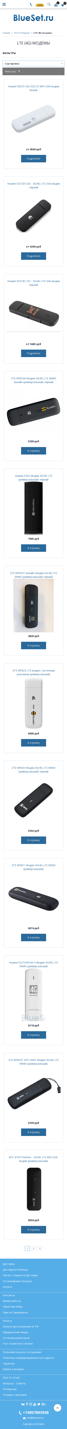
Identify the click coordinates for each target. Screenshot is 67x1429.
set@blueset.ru (35, 1417)
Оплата (7, 1287)
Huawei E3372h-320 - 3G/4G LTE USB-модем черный (33, 185)
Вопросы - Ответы (14, 1383)
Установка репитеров (16, 1338)
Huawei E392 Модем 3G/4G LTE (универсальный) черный (33, 477)
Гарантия (8, 1363)
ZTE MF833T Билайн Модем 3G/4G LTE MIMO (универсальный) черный (33, 574)
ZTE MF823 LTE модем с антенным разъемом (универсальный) (34, 672)
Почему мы (9, 1389)
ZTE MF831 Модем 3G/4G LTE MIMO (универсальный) (34, 867)
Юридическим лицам (15, 1332)
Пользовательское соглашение (22, 1352)
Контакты (9, 1295)
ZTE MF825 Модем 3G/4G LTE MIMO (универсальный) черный (34, 769)
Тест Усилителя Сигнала (18, 1343)
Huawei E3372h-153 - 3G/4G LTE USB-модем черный (33, 282)
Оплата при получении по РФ (21, 1326)
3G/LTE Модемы (22, 32)
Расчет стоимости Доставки (20, 1275)
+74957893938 (36, 1412)
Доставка (8, 1264)
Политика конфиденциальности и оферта (28, 1357)
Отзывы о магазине (15, 1394)
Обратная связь (13, 1306)
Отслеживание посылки (17, 1281)
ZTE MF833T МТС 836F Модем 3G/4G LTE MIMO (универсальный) (33, 1061)
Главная (6, 32)
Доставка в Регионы (15, 1269)
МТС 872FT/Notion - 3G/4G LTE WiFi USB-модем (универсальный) (33, 1159)
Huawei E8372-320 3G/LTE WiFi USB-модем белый (33, 88)
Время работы (12, 1301)
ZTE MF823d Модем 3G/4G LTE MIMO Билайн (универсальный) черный (33, 380)
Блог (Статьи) (11, 1377)
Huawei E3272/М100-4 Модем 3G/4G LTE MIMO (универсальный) (33, 964)
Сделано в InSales (33, 1424)
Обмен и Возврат (13, 1369)
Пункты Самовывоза (15, 1312)
